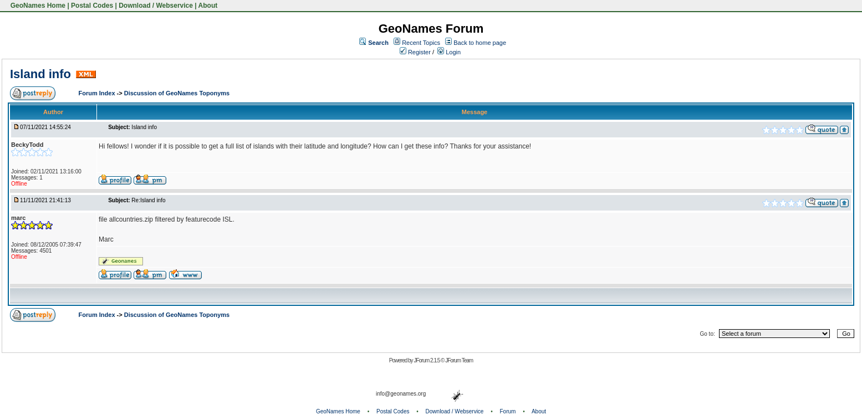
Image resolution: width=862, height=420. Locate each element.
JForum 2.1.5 (427, 360)
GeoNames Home (36, 5)
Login (449, 52)
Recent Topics (421, 42)
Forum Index (98, 93)
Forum (508, 411)
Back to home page (479, 42)
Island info (40, 74)
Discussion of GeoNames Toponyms (177, 93)
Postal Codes (92, 5)
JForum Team (459, 360)
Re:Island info (148, 200)
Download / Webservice (156, 5)
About (208, 5)
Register (415, 52)
